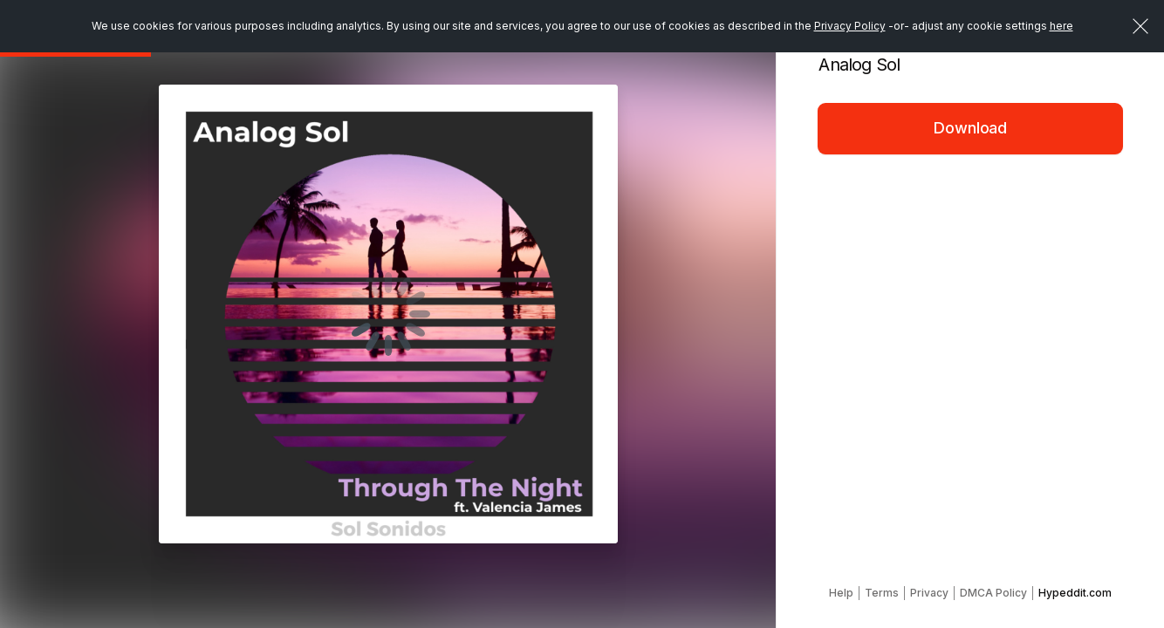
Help (841, 592)
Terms (882, 592)
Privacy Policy (850, 25)
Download (970, 128)
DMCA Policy (993, 592)
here (1061, 25)
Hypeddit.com (1075, 592)
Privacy (929, 592)
